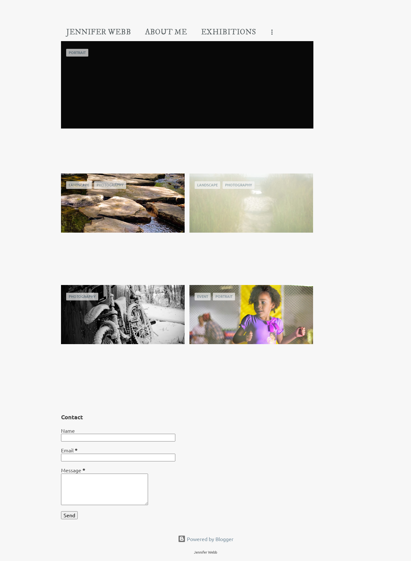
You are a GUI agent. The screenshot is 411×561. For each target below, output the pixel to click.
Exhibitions (228, 32)
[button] (304, 156)
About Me (166, 32)
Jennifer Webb (98, 32)
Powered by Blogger (205, 539)
